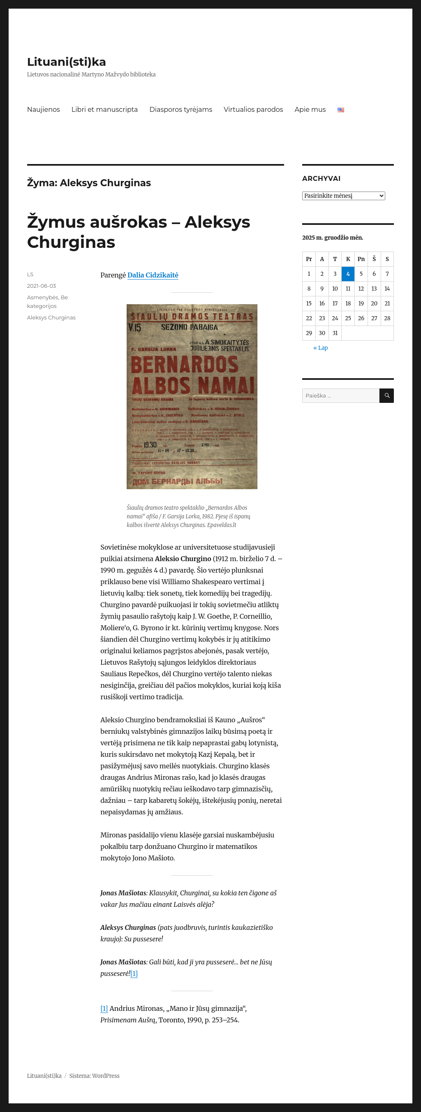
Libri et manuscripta (105, 109)
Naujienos (43, 109)
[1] (134, 973)
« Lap (320, 347)
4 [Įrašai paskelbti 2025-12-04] (348, 273)
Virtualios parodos (253, 109)
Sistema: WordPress (94, 1076)
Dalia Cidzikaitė (152, 275)
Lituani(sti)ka (66, 62)
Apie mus (310, 109)
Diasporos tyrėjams (180, 109)
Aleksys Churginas (51, 317)
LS (30, 274)
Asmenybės (42, 297)
